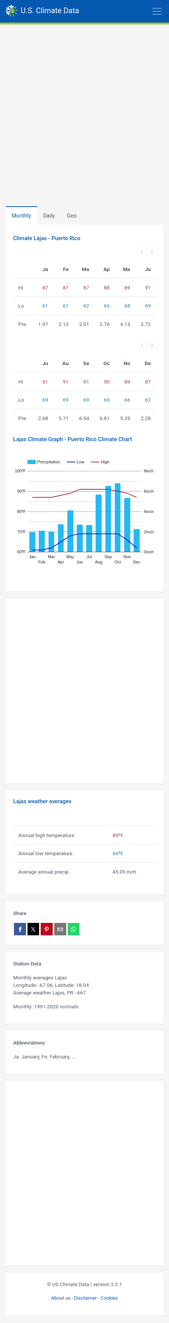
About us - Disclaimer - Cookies (84, 1298)
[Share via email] (60, 929)
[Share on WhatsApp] (74, 929)
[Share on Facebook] (20, 929)
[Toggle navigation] (124, 11)
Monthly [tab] (21, 216)
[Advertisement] (84, 112)
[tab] (72, 215)
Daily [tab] (49, 216)
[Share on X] (33, 929)
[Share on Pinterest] (47, 929)
